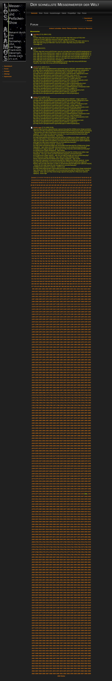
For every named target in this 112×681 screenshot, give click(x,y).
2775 (61, 552)
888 (90, 274)
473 (38, 228)
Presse (84, 13)
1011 (75, 289)
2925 (50, 575)
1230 (68, 322)
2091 (47, 451)
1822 (57, 410)
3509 (71, 661)
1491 (89, 360)
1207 (47, 319)
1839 (57, 413)
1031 (85, 291)
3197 (50, 615)
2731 (85, 544)
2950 (78, 577)
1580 (43, 375)
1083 (89, 299)
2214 (61, 468)
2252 (75, 474)
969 (71, 284)
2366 (57, 491)
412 (52, 220)
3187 (75, 613)
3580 (82, 671)
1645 (33, 385)
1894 (71, 420)
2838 (43, 562)
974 (84, 284)
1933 (89, 425)
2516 (47, 514)
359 (87, 213)
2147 (64, 458)
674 (46, 251)
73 (49, 182)
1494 (40, 362)
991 (71, 286)
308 (68, 208)
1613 (40, 380)
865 (87, 271)
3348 (43, 638)
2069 (89, 446)
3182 (57, 613)
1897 (82, 420)
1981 (78, 433)
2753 (43, 549)
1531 (50, 367)
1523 (82, 365)
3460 (78, 653)
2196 (57, 466)
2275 (36, 479)
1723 (68, 395)
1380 (57, 344)
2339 (82, 486)
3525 (68, 663)
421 (76, 220)
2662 (82, 534)
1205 (40, 319)
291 (81, 205)
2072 (40, 448)
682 (68, 251)
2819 (36, 560)
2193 (47, 466)
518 (41, 233)
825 (38, 269)
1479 (47, 360)
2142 (47, 458)
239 (60, 200)
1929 (75, 425)
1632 (47, 382)
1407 (33, 350)
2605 (61, 527)
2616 (40, 529)
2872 (43, 567)
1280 (64, 329)
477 (49, 228)
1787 (54, 405)
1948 (82, 428)
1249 (75, 324)
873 (49, 274)
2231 (61, 471)
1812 (82, 408)
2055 (40, 446)
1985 (33, 436)
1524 (85, 365)
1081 (82, 299)
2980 (64, 582)
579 (87, 238)
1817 (40, 410)
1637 (64, 382)
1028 (75, 291)
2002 (33, 438)
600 (84, 241)
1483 (61, 360)
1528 (40, 367)
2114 (68, 453)
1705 (64, 393)
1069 (40, 299)
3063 (57, 595)
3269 (64, 625)
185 (33, 195)
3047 (61, 592)
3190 (85, 613)
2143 (50, 458)
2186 (82, 463)
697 (49, 253)
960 (46, 284)
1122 (47, 306)
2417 (57, 499)
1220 (33, 322)
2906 (43, 572)
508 (73, 231)
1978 (68, 433)
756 (90, 258)
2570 (57, 522)
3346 (36, 638)
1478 (43, 360)
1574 (82, 372)
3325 (82, 633)
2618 (47, 529)
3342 (82, 635)
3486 (50, 658)
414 (57, 220)
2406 (78, 496)
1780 (89, 403)
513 (87, 231)
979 (38, 286)
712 (90, 253)
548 (62, 236)
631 (49, 246)
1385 (75, 344)
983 (49, 286)
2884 (85, 567)
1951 (33, 431)
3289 (75, 628)
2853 (36, 565)
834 (62, 269)
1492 (33, 362)
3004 (89, 585)
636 (62, 246)
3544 (75, 666)
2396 (43, 496)
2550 (47, 519)
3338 (68, 635)
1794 (78, 405)
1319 (82, 334)
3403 (57, 646)
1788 (57, 405)
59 (82, 180)
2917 (82, 572)
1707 (71, 393)
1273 (40, 329)
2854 (40, 565)
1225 (50, 322)
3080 (57, 598)
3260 (33, 625)
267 (76, 203)
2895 (64, 570)
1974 (54, 433)
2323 (85, 484)
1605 (71, 377)
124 (46, 188)
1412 (50, 350)
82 (67, 182)
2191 (40, 466)
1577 (33, 375)
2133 (75, 456)
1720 (57, 395)
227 (87, 198)
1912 (75, 423)
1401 (71, 347)
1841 (64, 413)
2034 (85, 441)
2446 (40, 504)
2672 (57, 537)
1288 (33, 332)
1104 (43, 304)
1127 (64, 306)
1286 (85, 329)
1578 (36, 375)
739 (43, 258)
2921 (36, 575)
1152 (33, 312)
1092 (61, 301)
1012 (78, 289)
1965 (82, 431)
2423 (78, 499)
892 (41, 276)
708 (79, 253)
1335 (78, 337)
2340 (85, 486)
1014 (85, 289)
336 (84, 210)
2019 (33, 441)
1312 (57, 334)
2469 (61, 506)
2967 (78, 580)
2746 (78, 547)
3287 (68, 628)
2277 (43, 479)
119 (33, 188)
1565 (50, 372)
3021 (89, 587)
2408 (85, 496)
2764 (82, 549)
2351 (64, 489)
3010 (50, 587)
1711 (85, 393)
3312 (36, 633)
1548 (50, 370)
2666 (36, 537)
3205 (78, 615)
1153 (36, 312)
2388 (75, 494)
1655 (68, 385)
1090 (54, 301)
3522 (57, 663)
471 (33, 228)
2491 (78, 509)
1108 (57, 304)
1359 (43, 342)
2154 (89, 458)
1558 (85, 370)
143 (38, 190)
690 (90, 251)
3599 (89, 673)
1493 (36, 362)
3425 (75, 648)
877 (60, 274)
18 (63, 177)
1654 (64, 385)
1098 (82, 301)
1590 (78, 375)
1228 (61, 322)
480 (57, 228)
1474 (89, 357)
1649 (47, 385)
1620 (64, 380)
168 (46, 193)
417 (65, 220)
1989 (47, 436)
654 (52, 248)
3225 (89, 618)
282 (57, 205)
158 (79, 190)
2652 (47, 534)
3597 (82, 673)
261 (60, 203)
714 (35, 256)
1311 (54, 334)
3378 (89, 641)
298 (41, 208)
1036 (43, 294)
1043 (68, 294)
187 (38, 195)
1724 (71, 395)
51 (67, 180)
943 (60, 281)
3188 (78, 613)
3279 (40, 628)
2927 (57, 575)
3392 (78, 643)
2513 (36, 514)
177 (71, 193)
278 (46, 205)
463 (71, 225)
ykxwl (35, 67)
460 (62, 225)
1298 (68, 332)
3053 (82, 592)
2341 (89, 486)
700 (57, 253)
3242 (89, 620)
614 (62, 243)
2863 (71, 565)
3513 (85, 661)
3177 (40, 613)
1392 (40, 347)
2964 (68, 580)
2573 (68, 522)
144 (41, 190)
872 (46, 274)
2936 (89, 575)
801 (33, 266)
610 (52, 243)
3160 (40, 610)
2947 (68, 577)
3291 (82, 628)
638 (68, 246)
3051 (75, 592)
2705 (54, 542)
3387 (61, 643)
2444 (33, 504)
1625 (82, 380)
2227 (47, 471)
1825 (68, 410)
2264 (57, 476)
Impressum (8, 76)
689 (87, 251)
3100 (68, 600)
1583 (54, 375)
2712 (78, 542)
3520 (50, 663)
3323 (75, 633)
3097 (57, 600)
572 (68, 238)
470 (90, 225)
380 (84, 215)
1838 (54, 413)
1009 (67, 289)
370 (57, 215)
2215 (64, 468)
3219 (68, 618)
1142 (57, 309)
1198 (75, 317)
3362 (33, 641)
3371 (64, 641)
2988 (33, 585)
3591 (61, 673)
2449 (50, 504)
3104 (82, 600)
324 (52, 210)
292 (84, 205)
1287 (89, 329)
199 (71, 195)
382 (90, 215)
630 (46, 246)
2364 (50, 491)
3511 (78, 661)
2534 (50, 517)
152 (62, 190)
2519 (57, 514)
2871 (40, 567)
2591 (71, 524)
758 (35, 261)
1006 (57, 289)
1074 (57, 299)
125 (49, 188)
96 (33, 185)
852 (52, 271)
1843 (71, 413)
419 (71, 220)
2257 (33, 476)
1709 (78, 393)
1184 (85, 314)
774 (79, 261)
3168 (68, 610)
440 (68, 223)
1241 (47, 324)
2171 (89, 461)
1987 (40, 436)
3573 (57, 671)
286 (68, 205)
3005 (33, 587)
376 (73, 215)
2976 (50, 582)
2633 (40, 532)
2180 (61, 463)
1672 (68, 387)
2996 (61, 585)
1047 (82, 294)
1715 (40, 395)
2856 (47, 565)
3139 (85, 605)
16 (59, 177)
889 (33, 276)
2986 (85, 582)
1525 (89, 365)
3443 (78, 651)
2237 (82, 471)
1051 (36, 296)
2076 (54, 448)
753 (81, 258)
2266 (64, 476)
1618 (57, 380)
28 (82, 177)
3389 (68, 643)
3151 (68, 608)
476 (46, 228)
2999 (71, 585)
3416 (43, 648)
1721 (61, 395)
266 (73, 203)
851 (49, 271)
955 (33, 284)
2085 (85, 448)
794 (73, 263)
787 (54, 263)
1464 (54, 357)
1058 (61, 296)
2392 (89, 494)
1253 (89, 324)
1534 (61, 367)
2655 (57, 534)
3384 (50, 643)
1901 (36, 423)
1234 (82, 322)
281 (54, 205)
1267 (78, 327)
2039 (43, 443)
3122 (85, 603)
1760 (78, 400)
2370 (71, 491)
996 (84, 286)
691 (33, 253)
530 (73, 233)
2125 (47, 456)
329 (65, 210)
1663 (36, 387)
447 (87, 223)
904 (73, 276)
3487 (54, 658)
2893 (57, 570)
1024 (61, 291)
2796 (75, 555)
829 (49, 269)
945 (65, 281)
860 (73, 271)
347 (54, 213)
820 (84, 266)
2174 (40, 463)
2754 (47, 549)
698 (52, 253)
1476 (36, 360)
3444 (82, 651)
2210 (47, 468)
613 (60, 243)
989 (65, 286)
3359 (82, 638)
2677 (75, 537)
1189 (43, 317)
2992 (47, 585)
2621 (57, 529)
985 (54, 286)
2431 (47, 501)
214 (52, 198)
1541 (85, 367)
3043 (47, 592)
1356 (33, 342)
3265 (50, 625)
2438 (71, 501)
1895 (75, 420)
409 (43, 220)
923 (65, 279)
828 (46, 269)
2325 (33, 486)
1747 (33, 400)
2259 (40, 476)
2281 (57, 479)
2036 (33, 443)
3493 (75, 658)
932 (90, 279)
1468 (68, 357)
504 (62, 231)
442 (73, 223)
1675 (78, 387)
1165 (78, 312)
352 (68, 213)
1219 (89, 319)
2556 (68, 519)
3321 (68, 633)
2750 (33, 549)
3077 (47, 598)
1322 (33, 337)
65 (34, 182)
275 (38, 205)
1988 (43, 436)
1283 (75, 329)
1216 (78, 319)
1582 (50, 375)
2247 (57, 474)
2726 (68, 544)
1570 (68, 372)
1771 (57, 403)
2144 (54, 458)
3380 (36, 643)
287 (71, 205)
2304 (78, 481)
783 (43, 263)
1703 (57, 393)
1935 (36, 428)
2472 (71, 506)
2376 (33, 494)
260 (57, 203)
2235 (75, 471)
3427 (82, 648)
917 (49, 279)
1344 (50, 339)
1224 (47, 322)
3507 (64, 661)
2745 (75, 547)
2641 (68, 532)
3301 (57, 630)
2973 (40, 582)
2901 (85, 570)
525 (60, 233)
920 (57, 279)
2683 (36, 539)
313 (81, 208)
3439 (64, 651)
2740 (57, 547)
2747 (82, 547)
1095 (71, 301)
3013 (61, 587)
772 (73, 261)
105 (55, 185)
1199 (78, 317)
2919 (89, 572)
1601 (57, 377)
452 (41, 225)
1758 (71, 400)
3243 (33, 623)
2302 (71, 481)
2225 (40, 471)
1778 (82, 403)
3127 (43, 605)
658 (62, 248)
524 (57, 233)
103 (50, 185)
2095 (61, 451)
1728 (85, 395)
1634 (54, 382)
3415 (40, 648)
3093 (43, 600)
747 (65, 258)
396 (68, 218)
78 (59, 182)
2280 (54, 479)
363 (38, 215)
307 (65, 208)
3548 (89, 666)
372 (62, 215)
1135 (33, 309)
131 (65, 188)
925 (71, 279)
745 (60, 258)
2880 (71, 567)
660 (68, 248)
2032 (78, 441)
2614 (33, 529)
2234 (71, 471)
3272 (75, 625)
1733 (43, 398)
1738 (61, 398)
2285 (71, 479)
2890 (47, 570)
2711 (75, 542)
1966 (85, 431)
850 (46, 271)
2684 (40, 539)
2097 (68, 451)
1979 (71, 433)
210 (41, 198)
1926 (64, 425)
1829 (82, 410)
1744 (82, 398)
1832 (33, 413)
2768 (36, 552)
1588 (71, 375)
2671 (54, 537)
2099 (75, 451)
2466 (50, 506)
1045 (75, 294)
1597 (43, 377)
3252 (64, 623)
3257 (82, 623)
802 (35, 266)
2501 (54, 512)
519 (43, 233)
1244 (57, 324)
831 (54, 269)
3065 (64, 595)
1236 (89, 322)
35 (36, 180)
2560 (82, 519)
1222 (40, 322)
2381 (50, 494)
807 (49, 266)
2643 (75, 532)
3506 (61, 661)
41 (47, 180)
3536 (47, 666)
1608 (82, 377)
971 (76, 284)
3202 (68, 615)
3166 (61, 610)
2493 (85, 509)
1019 (43, 291)
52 (69, 180)
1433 (64, 352)
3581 (85, 671)
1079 (75, 299)
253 (38, 203)
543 (49, 236)
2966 (75, 580)
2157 (40, 461)
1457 (89, 355)
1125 (57, 306)
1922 (50, 425)
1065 (85, 296)
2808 (57, 557)
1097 (78, 301)
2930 (68, 575)
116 (85, 185)
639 (71, 246)
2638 (57, 532)
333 (76, 210)
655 (54, 248)
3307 (78, 630)
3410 (82, 646)
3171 (78, 610)
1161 (64, 312)
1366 (68, 342)
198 (68, 195)
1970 (40, 433)
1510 (36, 365)
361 (33, 215)
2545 (89, 517)
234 (46, 200)
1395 (50, 347)
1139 (47, 309)
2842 (57, 562)
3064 (61, 595)
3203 (71, 615)
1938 (47, 428)
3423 (68, 648)
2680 (85, 537)
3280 (43, 628)
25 (77, 177)
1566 (54, 372)
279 (49, 205)
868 (35, 274)
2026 (57, 441)
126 (52, 188)
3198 (54, 615)
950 (79, 281)
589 (54, 241)
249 (87, 200)
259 (54, 203)
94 (90, 182)
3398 (40, 646)
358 (84, 213)
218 (62, 198)
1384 (71, 344)
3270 (68, 625)
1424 (33, 352)
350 (62, 213)
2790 (54, 555)
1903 (43, 423)
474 (41, 228)
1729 (89, 395)
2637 (54, 532)
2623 (64, 529)
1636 (61, 382)
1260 (54, 327)
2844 (64, 562)
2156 (36, 461)
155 (71, 190)
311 (76, 208)
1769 (50, 403)
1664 (40, 387)
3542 (68, 666)
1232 (75, 322)
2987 (89, 582)
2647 (89, 532)
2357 (85, 489)
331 (71, 210)
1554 (71, 370)
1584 (57, 375)
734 (90, 256)
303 (54, 208)
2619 (50, 529)
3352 (57, 638)
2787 (43, 555)
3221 (75, 618)
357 (81, 213)
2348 (54, 489)
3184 (64, 613)
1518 (64, 365)
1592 (85, 375)
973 (81, 284)
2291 (33, 481)
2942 (50, 577)
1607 (78, 377)
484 (68, 228)
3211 (40, 618)
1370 (82, 342)
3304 (68, 630)
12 (51, 177)
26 (79, 177)
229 (33, 200)
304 (57, 208)
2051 (85, 443)
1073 (54, 299)
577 (81, 238)
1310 (50, 334)
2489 (71, 509)
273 (33, 205)
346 (52, 213)
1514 (50, 365)
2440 (78, 501)
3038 (89, 590)
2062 (64, 446)
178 (73, 193)
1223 (43, 322)
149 (54, 190)
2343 (36, 489)
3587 (47, 673)
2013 (71, 438)
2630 (89, 529)
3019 (82, 587)
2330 (50, 486)
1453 (75, 355)
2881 (75, 567)
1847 (85, 413)
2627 (78, 529)
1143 (61, 309)
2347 (50, 489)
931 (87, 279)
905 (76, 276)
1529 (43, 367)
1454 (78, 355)
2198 (64, 466)
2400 (57, 496)
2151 (78, 458)
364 (41, 215)
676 (52, 251)
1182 (78, 314)
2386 (68, 494)
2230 (57, 471)
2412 (40, 499)
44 (53, 180)
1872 (54, 418)
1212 (64, 319)
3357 (75, 638)
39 (43, 180)
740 (46, 258)
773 (76, 261)
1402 (75, 347)
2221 (85, 468)
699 (54, 253)
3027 (50, 590)
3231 (50, 620)
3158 (33, 610)
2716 (33, 544)
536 (90, 233)
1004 (50, 289)
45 (55, 180)
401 (81, 218)
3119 (75, 603)
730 (79, 256)
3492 (71, 658)
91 (84, 182)
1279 (61, 329)
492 (90, 228)
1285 (82, 329)
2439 (75, 501)
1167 (85, 312)
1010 (71, 289)
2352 (68, 489)
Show (40, 13)
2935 (85, 575)
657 (60, 248)
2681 (89, 537)
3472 (61, 656)
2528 (89, 514)
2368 (64, 491)
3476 (75, 656)
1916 (89, 423)
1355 (89, 339)
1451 (68, 355)
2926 (54, 575)
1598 (47, 377)
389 (49, 218)
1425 (36, 352)
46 (57, 180)
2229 (54, 471)
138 (84, 188)
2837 (40, 562)
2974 (43, 582)
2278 (47, 479)
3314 (43, 633)
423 (81, 220)
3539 (57, 666)
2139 (36, 458)
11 (49, 177)
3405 (64, 646)
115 (82, 185)
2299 (61, 481)
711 (87, 253)
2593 (78, 524)
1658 (78, 385)
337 (87, 210)
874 (52, 274)
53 (71, 180)
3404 (61, 646)
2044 (61, 443)
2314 (54, 484)
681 (65, 251)
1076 (64, 299)
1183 (82, 314)
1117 (89, 304)
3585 (40, 673)
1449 (61, 355)
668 (90, 248)
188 (41, 195)
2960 (54, 580)
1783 (40, 405)
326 (57, 210)
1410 (43, 350)
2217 (71, 468)
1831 (89, 410)
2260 (43, 476)
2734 (36, 547)
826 (41, 269)
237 (54, 200)
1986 (36, 436)
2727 (71, 544)
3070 (82, 595)
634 (57, 246)
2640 (64, 532)
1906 (54, 423)
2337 (75, 486)
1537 (71, 367)
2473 (75, 506)
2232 (64, 471)
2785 (36, 555)
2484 (54, 509)
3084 (71, 598)
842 (84, 269)
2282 (61, 479)
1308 (43, 334)
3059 (43, 595)
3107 (33, 603)
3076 (43, 598)
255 (43, 203)
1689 (68, 390)
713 (33, 256)
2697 (85, 539)
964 (57, 284)
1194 (61, 317)
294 (90, 205)
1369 (78, 342)
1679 (33, 390)
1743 (78, 398)
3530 (85, 663)
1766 (40, 403)
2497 (40, 512)
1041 (61, 294)
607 (43, 243)
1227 (57, 322)
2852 (33, 565)
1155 (43, 312)
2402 (64, 496)
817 (76, 266)
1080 (78, 299)
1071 (47, 299)
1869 (43, 418)
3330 (40, 635)
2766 (89, 549)
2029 (68, 441)
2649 (36, 534)
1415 (61, 350)
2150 (75, 458)
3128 (47, 605)
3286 (64, 628)
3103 (78, 600)
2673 (61, 537)
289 (76, 205)
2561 (85, 519)
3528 (78, 663)
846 (35, 271)
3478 (82, 656)
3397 (36, 646)
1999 (82, 436)
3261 (36, 625)
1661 (89, 385)
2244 (47, 474)
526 (62, 233)
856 (62, 271)
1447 (54, 355)
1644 (89, 382)
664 (79, 248)
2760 (68, 549)
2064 (71, 446)
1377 (47, 344)
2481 (43, 509)
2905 (40, 572)
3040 (36, 592)
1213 (68, 319)
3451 (47, 653)
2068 (85, 446)
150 (57, 190)
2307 (89, 481)
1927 (68, 425)
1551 (61, 370)
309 (71, 208)
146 (46, 190)
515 (33, 233)
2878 (64, 567)
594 (68, 241)
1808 (68, 408)
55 (75, 180)
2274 (33, 479)
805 (43, 266)
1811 (78, 408)
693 (38, 253)
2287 (78, 479)
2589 (64, 524)
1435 (71, 352)
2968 (82, 580)
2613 (89, 527)
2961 (57, 580)
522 (52, 233)
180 (79, 193)
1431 (57, 352)
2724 (61, 544)
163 (33, 193)
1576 (89, 372)
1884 (36, 420)
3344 (89, 635)
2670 (50, 537)
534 (84, 233)
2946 (64, 577)
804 (41, 266)
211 (43, 198)
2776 (64, 552)
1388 (85, 344)
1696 (33, 393)
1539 (78, 367)
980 (41, 286)
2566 (43, 522)
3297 (43, 630)
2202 (78, 466)
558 (90, 236)
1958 (57, 431)
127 (54, 188)
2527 (85, 514)
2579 (89, 522)
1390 (33, 347)
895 (49, 276)
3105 (85, 600)
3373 (71, 641)
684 (73, 251)
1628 (33, 382)
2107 (43, 453)
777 (87, 261)
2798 (82, 555)
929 (81, 279)
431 (43, 223)
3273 (78, 625)
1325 (43, 337)
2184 (75, 463)
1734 (47, 398)
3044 (50, 592)
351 (65, 213)
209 (38, 198)
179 (76, 193)
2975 (47, 582)
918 (52, 279)
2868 (89, 565)
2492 (82, 509)
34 (34, 180)
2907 (47, 572)
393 (60, 218)
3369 (57, 641)
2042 (54, 443)
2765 (85, 549)
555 (81, 236)
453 (43, 225)
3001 (78, 585)
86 (75, 182)
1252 (85, 324)
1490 (85, 360)
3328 (33, 635)
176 (68, 193)
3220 (71, 618)
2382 (54, 494)
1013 (82, 289)
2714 (85, 542)
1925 (61, 425)
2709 (68, 542)
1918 (36, 425)
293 (87, 205)
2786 (40, 555)
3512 (82, 661)
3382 (43, 643)
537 (33, 236)
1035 (40, 294)
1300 (75, 332)
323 (49, 210)
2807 (54, 557)
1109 (61, 304)
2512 (33, 514)
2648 (33, 534)
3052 (78, 592)
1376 (43, 344)
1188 (40, 317)
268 (79, 203)
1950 (89, 428)
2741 (61, 547)
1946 (75, 428)
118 (90, 185)
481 (60, 228)
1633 (50, 382)
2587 (57, 524)
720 (52, 256)
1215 (75, 319)
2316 (61, 484)
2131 (68, 456)
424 (84, 220)
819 (81, 266)
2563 (33, 522)
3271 (71, 625)
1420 (78, 350)
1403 (78, 347)
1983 (85, 433)
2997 (64, 585)
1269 (85, 327)
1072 (50, 299)
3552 (43, 668)
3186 (71, 613)
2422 (75, 499)
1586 (64, 375)
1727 (82, 395)
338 (90, 210)
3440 (68, 651)
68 (40, 182)
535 (87, 233)
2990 (40, 585)
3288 (71, 628)
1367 (71, 342)
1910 (68, 423)
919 (54, 279)
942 (57, 281)
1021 (50, 291)
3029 (57, 590)
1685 (54, 390)
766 (57, 261)
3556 (57, 668)
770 (68, 261)
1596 (40, 377)
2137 (89, 456)
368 (52, 215)
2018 (89, 438)
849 (43, 271)
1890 (57, 420)
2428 (36, 501)
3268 (61, 625)
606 (41, 243)
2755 (50, 549)
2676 (71, 537)
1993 (61, 436)
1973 (50, 433)
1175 (54, 314)
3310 (89, 630)
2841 (54, 562)
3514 (89, 661)
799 (87, 263)
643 (81, 246)
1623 (75, 380)
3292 (85, 628)
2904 (36, 572)
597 (76, 241)
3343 (85, 635)
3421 (61, 648)
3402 (54, 646)
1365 (64, 342)
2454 (68, 504)
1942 (61, 428)
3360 (85, 638)
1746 (89, 398)
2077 (57, 448)
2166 (71, 461)
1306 (36, 334)
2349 (57, 489)
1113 (75, 304)
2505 (68, 512)
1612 (36, 380)
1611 (33, 380)
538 (35, 236)
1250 (78, 324)
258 (52, 203)
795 (76, 263)
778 (90, 261)
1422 (85, 350)
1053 (43, 296)
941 (54, 281)
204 (84, 195)
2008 (54, 438)
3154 (78, 608)
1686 (57, 390)
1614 (43, 380)
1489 (82, 360)
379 (81, 215)
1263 (64, 327)
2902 (89, 570)
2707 (61, 542)
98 (37, 185)
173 (60, 193)
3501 (43, 661)
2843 (61, 562)
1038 (50, 294)
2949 (75, 577)
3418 (50, 648)
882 (73, 274)
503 (60, 231)
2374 (85, 491)
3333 (50, 635)
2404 (71, 496)
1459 (36, 357)
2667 (40, 537)
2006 (47, 438)
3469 (50, 656)
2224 (36, 471)
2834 (89, 560)
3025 (43, 590)
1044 (71, 294)
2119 (85, 453)
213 (49, 198)
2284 (68, 479)
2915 (75, 572)
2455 (71, 504)
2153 (85, 458)
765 (54, 261)
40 (45, 180)
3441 (71, 651)
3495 (82, 658)
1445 (47, 355)
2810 (64, 557)
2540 (71, 517)
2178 (54, 463)
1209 (54, 319)
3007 (40, 587)
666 (84, 248)
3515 (33, 663)
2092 (50, 451)
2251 (71, 474)
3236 (68, 620)
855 (60, 271)
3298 (47, 630)
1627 (89, 380)
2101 (82, 451)
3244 (36, 623)
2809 (61, 557)
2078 (61, 448)
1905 (50, 423)
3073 (33, 598)
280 (52, 205)
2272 (85, 476)
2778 (71, 552)
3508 (68, 661)
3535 (43, 666)
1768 (47, 403)
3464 (33, 656)
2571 (61, 522)
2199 (68, 466)
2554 (61, 519)
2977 (54, 582)
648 (35, 248)
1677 (85, 387)
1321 (89, 334)
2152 (82, 458)
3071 (85, 595)
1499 (57, 362)
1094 (68, 301)
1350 (71, 339)
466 (79, 225)
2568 (50, 522)
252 (35, 203)
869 (38, 274)
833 (60, 269)
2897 (71, 570)
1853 (47, 415)
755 (87, 258)
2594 (82, 524)
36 (38, 180)
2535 (54, 517)
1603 (64, 377)
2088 (36, 451)
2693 (71, 539)
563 (43, 238)
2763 (78, 549)
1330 (61, 337)
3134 (68, 605)
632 (52, 246)
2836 (36, 562)
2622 (61, 529)
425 (87, 220)
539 (38, 236)
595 (71, 241)
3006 (36, 587)
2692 (68, 539)
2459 (85, 504)
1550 (57, 370)
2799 (85, 555)
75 (53, 182)
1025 (64, 291)
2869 (33, 567)
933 (33, 281)
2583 (43, 524)
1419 (75, 350)
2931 (71, 575)
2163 (61, 461)
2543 (82, 517)
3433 (43, 651)
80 (63, 182)
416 (62, 220)
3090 (33, 600)
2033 (82, 441)
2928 (61, 575)
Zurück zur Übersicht (85, 28)
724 (62, 256)
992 (73, 286)
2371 (75, 491)
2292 (36, 481)
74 (51, 182)
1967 (89, 431)
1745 (85, 398)
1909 (64, 423)
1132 (82, 306)
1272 (36, 329)
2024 (50, 441)
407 (38, 220)
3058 (40, 595)
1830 (85, 410)
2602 (50, 527)
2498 (43, 512)
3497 (89, 658)
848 (41, 271)
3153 (75, 608)
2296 (50, 481)
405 (33, 220)
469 (87, 225)
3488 (57, 658)
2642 (71, 532)
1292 (47, 332)
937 (43, 281)
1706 (68, 393)
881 (71, 274)
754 (84, 258)
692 (35, 253)
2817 (89, 557)
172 (57, 193)
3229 (43, 620)
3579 (78, 671)
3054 (85, 592)
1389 (89, 344)
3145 (47, 608)
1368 (75, 342)
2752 (40, 549)
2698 (89, 539)
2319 (71, 484)
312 (79, 208)
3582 (89, 671)
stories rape (37, 127)
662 (73, 248)
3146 (50, 608)
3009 (47, 587)
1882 (89, 418)
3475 (71, 656)
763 (49, 261)
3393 (82, 643)
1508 (89, 362)
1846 (82, 413)
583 (38, 241)
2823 (50, 560)
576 (79, 238)
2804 (43, 557)
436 (57, 223)
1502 (68, 362)
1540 (82, 367)
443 (76, 223)
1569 (64, 372)
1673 (71, 387)
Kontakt (6, 71)
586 (46, 241)
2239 (89, 471)
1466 (61, 357)
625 (33, 246)
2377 (36, 494)
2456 (75, 504)
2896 (68, 570)
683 (71, 251)
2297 (54, 481)
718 (46, 256)
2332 (57, 486)
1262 (61, 327)
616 (68, 243)
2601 (47, 527)
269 (81, 203)
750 (73, 258)
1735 (50, 398)
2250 (68, 474)
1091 (57, 301)
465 (76, 225)
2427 (33, 501)
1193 (57, 317)
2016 (82, 438)
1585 (61, 375)
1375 (40, 344)
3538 (54, 666)
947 (71, 281)
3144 (43, 608)
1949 (85, 428)
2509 (82, 512)
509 (76, 231)
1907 (57, 423)
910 (90, 276)
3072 (89, 595)
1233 (78, 322)
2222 (89, 468)
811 (60, 266)
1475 (33, 360)
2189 (33, 466)
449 (33, 225)
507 (71, 231)
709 (81, 253)
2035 (89, 441)
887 (87, 274)
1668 (54, 387)
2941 (47, 577)
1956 (50, 431)
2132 (71, 456)
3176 (36, 613)
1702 (54, 393)
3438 (61, 651)
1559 (89, 370)
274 (35, 205)
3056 (33, 595)
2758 (61, 549)
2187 (85, 463)
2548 (40, 519)
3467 (43, 656)
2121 (33, 456)
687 (81, 251)
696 (46, 253)
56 (77, 180)
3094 (47, 600)
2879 (68, 567)
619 (76, 243)
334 (79, 210)
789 (60, 263)
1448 (57, 355)
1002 (43, 289)
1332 (68, 337)
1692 (78, 390)
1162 (68, 312)
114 (80, 185)
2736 (43, 547)
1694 (85, 390)
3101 (71, 600)
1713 (33, 395)
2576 (78, 522)
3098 (61, 600)
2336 (71, 486)
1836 (47, 413)
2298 (57, 481)
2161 (54, 461)
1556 (78, 370)
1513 (47, 365)
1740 (68, 398)
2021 (40, 441)
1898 (85, 420)
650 (41, 248)
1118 (33, 306)
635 (60, 246)
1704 (61, 393)
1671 (64, 387)
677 (54, 251)
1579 (40, 375)
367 (49, 215)
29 (84, 177)
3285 (61, 628)
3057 (36, 595)
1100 (89, 301)
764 (52, 261)
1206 (43, 319)
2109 (50, 453)
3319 (61, 633)
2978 (57, 582)
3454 (57, 653)
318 (35, 210)
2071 (36, 448)
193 (54, 195)
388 (46, 218)
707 (76, 253)
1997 (75, 436)
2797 (78, 555)
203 (81, 195)
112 (74, 185)
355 (76, 213)
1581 (47, 375)
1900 (33, 423)
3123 (89, 603)
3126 (40, 605)
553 (76, 236)
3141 (33, 608)
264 (68, 203)
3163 (50, 610)
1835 (43, 413)
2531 (40, 517)
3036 (82, 590)
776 (84, 261)
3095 (50, 600)
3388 (64, 643)
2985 (82, 582)
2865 (78, 565)
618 (73, 243)
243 (71, 200)
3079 (54, 598)
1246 (64, 324)
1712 (89, 393)
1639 (71, 382)
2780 (78, 552)
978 (35, 286)
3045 (54, 592)
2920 (33, 575)
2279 (50, 479)
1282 (71, 329)
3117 (68, 603)
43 (51, 180)
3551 (40, 668)
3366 (47, 641)
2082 (75, 448)
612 (57, 243)
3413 (33, 648)
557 (87, 236)
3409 (78, 646)
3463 (89, 653)
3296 (40, 630)
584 (41, 241)
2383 (57, 494)
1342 (43, 339)
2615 (36, 529)
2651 (43, 534)
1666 (47, 387)
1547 (47, 370)
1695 (89, 390)
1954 (43, 431)
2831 (78, 560)
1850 (36, 415)
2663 (85, 534)
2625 (71, 529)
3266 (54, 625)
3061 (50, 595)
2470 (64, 506)
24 (75, 177)
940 (52, 281)
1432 (61, 352)
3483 (40, 658)
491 (87, 228)
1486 (71, 360)
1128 (68, 306)
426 (90, 220)
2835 (33, 562)
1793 (75, 405)
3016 (71, 587)
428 (35, 223)
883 (76, 274)
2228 (50, 471)
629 (43, 246)
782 (41, 263)
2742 (64, 547)
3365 (43, 641)
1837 (50, 413)
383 (33, 218)
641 (76, 246)
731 (81, 256)
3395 (89, 643)
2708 (64, 542)
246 (79, 200)
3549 (33, 668)
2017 (85, 438)
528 (68, 233)
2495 (33, 512)
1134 (89, 306)
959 (43, 284)
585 (43, 241)
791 (65, 263)
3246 (43, 623)
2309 (36, 484)
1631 (43, 382)
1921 (47, 425)
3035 (78, 590)
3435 (50, 651)
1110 (64, 304)
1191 (50, 317)
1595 (36, 377)
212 (46, 198)
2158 (43, 461)
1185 (89, 314)
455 (49, 225)
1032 (89, 291)
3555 (54, 668)
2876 (57, 567)
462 (68, 225)
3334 (54, 635)
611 (54, 243)
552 (73, 236)
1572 (75, 372)
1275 (47, 329)
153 (65, 190)
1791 (68, 405)
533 (81, 233)
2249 (64, 474)
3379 (33, 643)
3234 (61, 620)
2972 (36, 582)
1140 (50, 309)
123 (43, 188)
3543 (71, 666)
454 (46, 225)
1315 (68, 334)
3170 (75, 610)
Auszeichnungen (55, 13)
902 (68, 276)
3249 (54, 623)
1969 (36, 433)
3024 (40, 590)
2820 (40, 560)
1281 (68, 329)
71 (45, 182)
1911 (71, 423)
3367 (50, 641)
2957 (43, 580)
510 (79, 231)
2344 (40, 489)
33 (32, 180)
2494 (89, 509)
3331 (43, 635)
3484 (43, 658)
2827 (64, 560)
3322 (71, 633)
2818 (33, 560)
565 (49, 238)
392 (57, 218)
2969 (85, 580)
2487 (64, 509)
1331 (64, 337)
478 (52, 228)
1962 (71, 431)
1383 (68, 344)
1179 (68, 314)
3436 (54, 651)
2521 (64, 514)
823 (33, 269)
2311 (43, 484)
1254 (33, 327)
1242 (50, 324)
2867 (85, 565)
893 (43, 276)
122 (41, 188)
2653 (50, 534)
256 (46, 203)
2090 (43, 451)
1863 (82, 415)
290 (79, 205)
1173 (47, 314)
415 (60, 220)
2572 (64, 522)
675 (49, 251)
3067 (71, 595)
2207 (36, 468)
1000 (36, 289)
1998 (78, 436)
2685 (43, 539)
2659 (71, 534)
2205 (89, 466)
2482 (47, 509)
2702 (43, 542)
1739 (64, 398)
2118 (82, 453)
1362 (54, 342)
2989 (36, 585)
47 (59, 180)
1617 (54, 380)
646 (90, 246)
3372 (68, 641)
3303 (64, 630)
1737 (57, 398)
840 (79, 269)
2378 (40, 494)
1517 (61, 365)
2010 (61, 438)
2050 (82, 443)
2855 (43, 565)
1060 (68, 296)
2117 (78, 453)
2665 (33, 537)
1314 (64, 334)
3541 (64, 666)
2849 (82, 562)
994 (79, 286)
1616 (50, 380)
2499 (47, 512)
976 (90, 284)
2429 (40, 501)
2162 (57, 461)
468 (84, 225)
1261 (57, 327)
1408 (36, 350)
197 (65, 195)
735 (33, 258)
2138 (33, 458)
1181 (75, 314)
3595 (75, 673)
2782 (85, 552)
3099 (64, 600)
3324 (78, 633)
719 (49, 256)
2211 (50, 468)
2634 (43, 532)
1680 (36, 390)
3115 (61, 603)
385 (38, 218)
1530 (47, 367)
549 (65, 236)
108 (63, 185)
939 (49, 281)
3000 (75, 585)
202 (79, 195)
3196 (47, 615)
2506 (71, 512)
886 (84, 274)
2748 (85, 547)
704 (68, 253)
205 (87, 195)
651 (43, 248)
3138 (82, 605)
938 (46, 281)
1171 (40, 314)
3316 (50, 633)
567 (54, 238)
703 (65, 253)
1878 (75, 418)
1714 (36, 395)
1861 (75, 415)
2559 (78, 519)
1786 (50, 405)
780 (35, 263)
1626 (85, 380)
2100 (78, 451)
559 (33, 238)
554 (79, 236)
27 (80, 177)
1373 (33, 344)
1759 (75, 400)
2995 (57, 585)
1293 (50, 332)
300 (46, 208)
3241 (85, 620)
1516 (57, 365)
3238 (75, 620)
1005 (53, 289)
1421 (82, 350)
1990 (50, 436)
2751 (36, 549)
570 (62, 238)
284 (62, 205)
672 (41, 251)
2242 (40, 474)
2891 (50, 570)
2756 (54, 549)
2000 (85, 436)
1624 (78, 380)
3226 (33, 620)
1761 (82, 400)
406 (35, 220)
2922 (40, 575)
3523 (61, 663)
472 (35, 228)
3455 (61, 653)
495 (38, 231)
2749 (89, 547)
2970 (89, 580)
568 (57, 238)
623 (87, 243)
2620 (54, 529)
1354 (85, 339)
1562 (40, 372)
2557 (71, 519)
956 (35, 284)
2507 (75, 512)
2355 (78, 489)
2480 (40, 509)
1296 (61, 332)
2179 (57, 463)
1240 (43, 324)
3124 (33, 605)
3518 (43, 663)
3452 (50, 653)
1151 (89, 309)
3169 (71, 610)
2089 (40, 451)
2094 (57, 451)
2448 (47, 504)
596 (73, 241)
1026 (68, 291)
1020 (47, 291)
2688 (54, 539)
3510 (75, 661)
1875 (64, 418)
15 (57, 177)
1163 (71, 312)
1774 (68, 403)
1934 (33, 428)
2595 (85, 524)
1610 (89, 377)
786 (52, 263)
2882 (78, 567)
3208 (89, 615)
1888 (50, 420)
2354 (75, 489)
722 (57, 256)
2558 (75, 519)
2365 (54, 491)
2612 (85, 527)
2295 (47, 481)
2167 (75, 461)
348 (57, 213)
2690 (61, 539)
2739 (54, 547)
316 (90, 208)
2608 (71, 527)
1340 (36, 339)
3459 (75, 653)
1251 (82, 324)
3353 (61, 638)
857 (65, 271)
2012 (68, 438)
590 (57, 241)
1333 (71, 337)
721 (54, 256)
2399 (54, 496)
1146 (71, 309)
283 (60, 205)
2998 (68, 585)
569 (60, 238)
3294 (33, 630)
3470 (54, 656)
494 (35, 231)
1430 (54, 352)
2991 (43, 585)
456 (52, 225)
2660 (75, 534)
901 (65, 276)
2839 (47, 562)
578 (84, 238)
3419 (54, 648)
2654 (54, 534)
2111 (57, 453)
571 (65, 238)
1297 (64, 332)
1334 (75, 337)
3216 (57, 618)
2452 (61, 504)
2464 (43, 506)
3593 (68, 673)
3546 (82, 666)
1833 (36, 413)
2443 (89, 501)
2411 (36, 499)
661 (71, 248)
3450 (43, 653)
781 (38, 263)
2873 (47, 567)
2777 (68, 552)
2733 (33, 547)
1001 (39, 289)
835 (65, 269)
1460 (40, 357)
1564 (47, 372)
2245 (50, 474)
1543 (33, 370)
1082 (85, 299)
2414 (47, 499)
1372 (89, 342)
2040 (47, 443)
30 (86, 177)
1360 (47, 342)
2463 (40, 506)
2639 (61, 532)
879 (65, 274)
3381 (40, 643)
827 (43, 269)
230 (35, 200)
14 (55, 177)
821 (87, 266)
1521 (75, 365)
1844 (75, 413)
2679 (82, 537)
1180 (71, 314)
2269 (75, 476)
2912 (64, 572)
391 (54, 218)
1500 (61, 362)
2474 (78, 506)
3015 (68, 587)
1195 (64, 317)
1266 (75, 327)
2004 (40, 438)
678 (57, 251)
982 (46, 286)
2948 (71, 577)
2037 (36, 443)
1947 (78, 428)
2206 (33, 468)
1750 (43, 400)
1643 (85, 382)
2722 (54, 544)
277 (43, 205)
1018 (40, 291)
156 (73, 190)
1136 (36, 309)
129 (60, 188)
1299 (71, 332)
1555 (75, 370)
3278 (36, 628)
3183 (61, 613)
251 (33, 203)
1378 (50, 344)
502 (57, 231)
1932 (85, 425)
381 (87, 215)
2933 (78, 575)
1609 (85, 377)
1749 (40, 400)
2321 (78, 484)
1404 (82, 347)
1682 (43, 390)
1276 (50, 329)
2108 (47, 453)
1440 (89, 352)
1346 (57, 339)
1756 (64, 400)
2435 (61, 501)
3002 (82, 585)
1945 (71, 428)
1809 (71, 408)
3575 (64, 671)
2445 (36, 504)
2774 (57, 552)
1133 (85, 306)
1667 (50, 387)
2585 (50, 524)
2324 (89, 484)
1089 (50, 301)
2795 (71, 555)
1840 (61, 413)
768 (62, 261)
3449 (40, 653)
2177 (50, 463)
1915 (85, 423)
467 (81, 225)
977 (33, 286)
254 (41, 203)
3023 (36, 590)
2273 (89, 476)
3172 (82, 610)
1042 (64, 294)
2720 (47, 544)
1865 (89, 415)
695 (43, 253)
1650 (50, 385)
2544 (85, 517)
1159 (57, 312)
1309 (47, 334)
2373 (82, 491)
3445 (85, 651)
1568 (61, 372)
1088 (47, 301)
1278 (57, 329)
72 (47, 182)
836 (68, 269)
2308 (33, 484)
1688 (64, 390)
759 (38, 261)
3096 (54, 600)
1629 (36, 382)
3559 (68, 668)
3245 (40, 623)
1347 (61, 339)
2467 (54, 506)
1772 (61, 403)
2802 (36, 557)
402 (84, 218)
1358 (40, 342)
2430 (43, 501)
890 (35, 276)
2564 (36, 522)
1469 (71, 357)
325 (54, 210)
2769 (40, 552)
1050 (33, 296)
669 (33, 251)
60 (84, 180)
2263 (54, 476)
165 (38, 193)
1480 (50, 360)
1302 (82, 332)
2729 (78, 544)
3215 (54, 618)
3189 (82, 613)
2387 (71, 494)
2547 (36, 519)
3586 (43, 673)
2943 (54, 577)
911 (33, 279)
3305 (71, 630)
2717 (36, 544)
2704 (50, 542)
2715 (89, 542)
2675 (68, 537)
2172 (33, 463)
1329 (57, 337)
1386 (78, 344)
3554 (50, 668)
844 (90, 269)
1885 (40, 420)
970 (73, 284)
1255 (36, 327)
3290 (78, 628)
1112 (71, 304)
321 (43, 210)
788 (57, 263)
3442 (75, 651)
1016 (33, 291)
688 (84, 251)
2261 (47, 476)
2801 (33, 557)
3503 (50, 661)
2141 (43, 458)
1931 (82, 425)
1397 (57, 347)
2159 (47, 461)
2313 (50, 484)
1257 (43, 327)
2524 (75, 514)
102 (47, 185)
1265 (71, 327)
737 (38, 258)
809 (54, 266)
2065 (75, 446)
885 (81, 274)
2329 (47, 486)
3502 (47, 661)
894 (46, 276)
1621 (68, 380)
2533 (47, 517)
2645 (82, 532)
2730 (82, 544)
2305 (82, 481)
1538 (75, 367)
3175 (33, 613)
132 (68, 188)
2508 (78, 512)
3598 (85, 673)
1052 (40, 296)
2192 (43, 466)
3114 (57, 603)
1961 (68, 431)
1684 (50, 390)
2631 (33, 532)
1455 (82, 355)
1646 (36, 385)
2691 (64, 539)
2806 (50, 557)
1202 (89, 317)
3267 (57, 625)
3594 (71, 673)
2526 (82, 514)
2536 (57, 517)
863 (81, 271)
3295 (36, 630)
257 (49, 203)
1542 (89, 367)
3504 (54, 661)
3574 (61, 671)
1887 (47, 420)
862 (79, 271)
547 (60, 236)
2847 (75, 562)
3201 (64, 615)
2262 (50, 476)
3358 (78, 638)
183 (87, 193)
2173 (36, 463)
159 (81, 190)
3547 (85, 666)
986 (57, 286)
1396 (54, 347)
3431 (36, 651)
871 (43, 274)
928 (79, 279)
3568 (40, 671)
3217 (61, 618)
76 (55, 182)
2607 (68, 527)
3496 (85, 658)
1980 (75, 433)
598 (79, 241)
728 (73, 256)
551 (71, 236)
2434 (57, 501)
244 (73, 200)
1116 (85, 304)
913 (38, 279)
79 (61, 182)
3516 (36, 663)
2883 (82, 567)
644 (84, 246)
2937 (33, 577)
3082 (64, 598)
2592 (75, 524)
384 (35, 218)
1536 (68, 367)
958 (41, 284)
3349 (47, 638)
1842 (68, 413)
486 (73, 228)
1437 (78, 352)
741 (49, 258)
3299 (50, 630)
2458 (82, 504)
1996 (71, 436)
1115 (82, 304)
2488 (68, 509)
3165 (57, 610)
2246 (54, 474)
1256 (40, 327)
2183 (71, 463)
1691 (75, 390)
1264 (68, 327)
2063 (68, 446)
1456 (85, 355)
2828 (68, 560)
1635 (57, 382)
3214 (50, 618)
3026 (47, 590)
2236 (78, 471)
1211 (61, 319)
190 (46, 195)
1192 (54, 317)
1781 (33, 405)
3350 (50, 638)
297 (38, 208)
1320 (85, 334)
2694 (75, 539)
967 (65, 284)
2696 (82, 539)
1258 (47, 327)
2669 (47, 537)
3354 (64, 638)
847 (38, 271)
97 (35, 185)
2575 (75, 522)
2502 (57, 512)
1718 (50, 395)
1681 (40, 390)
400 (79, 218)
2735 (40, 547)
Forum (6, 69)
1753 (54, 400)
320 (41, 210)
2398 (50, 496)
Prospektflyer (72, 13)
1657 (75, 385)
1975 (57, 433)
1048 (85, 294)
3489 (61, 658)
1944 (68, 428)
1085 (36, 301)
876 (57, 274)
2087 (33, 451)
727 (71, 256)
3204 (75, 615)
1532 (54, 367)
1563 (43, 372)
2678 (78, 537)
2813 (75, 557)
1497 (50, 362)
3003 (85, 585)
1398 (61, 347)
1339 (33, 339)
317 (33, 210)
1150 (85, 309)
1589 (75, 375)
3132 (61, 605)
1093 (64, 301)
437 (60, 223)
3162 (47, 610)
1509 (33, 365)
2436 (64, 501)
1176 (57, 314)
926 (73, 279)
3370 (61, 641)
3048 (64, 592)
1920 (43, 425)
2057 (47, 446)
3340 (75, 635)
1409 (40, 350)
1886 (43, 420)
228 (90, 198)
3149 (61, 608)
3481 (33, 658)
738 (41, 258)
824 (35, 269)
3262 (40, 625)
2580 (33, 524)
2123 (40, 456)
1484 (64, 360)
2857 (50, 565)
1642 (82, 382)
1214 (71, 319)
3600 (59, 676)
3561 (75, 668)
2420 (68, 499)
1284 (78, 329)
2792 (61, 555)
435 (54, 223)
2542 (78, 517)
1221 (36, 322)
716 (41, 256)
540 (41, 236)
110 (69, 185)
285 (65, 205)
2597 (33, 527)
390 (52, 218)
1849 (33, 415)
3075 (40, 598)
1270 (89, 327)
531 (76, 233)
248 (84, 200)
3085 (75, 598)
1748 (36, 400)
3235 (64, 620)
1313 (61, 334)
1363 (57, 342)
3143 (40, 608)
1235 (85, 322)
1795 (82, 405)
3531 (89, 663)
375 (71, 215)
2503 (61, 512)
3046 (57, 592)
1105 (47, 304)
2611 (82, 527)
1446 (50, 355)
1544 (36, 370)
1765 (36, 403)
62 (88, 180)
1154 (40, 312)
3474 (68, 656)
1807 (64, 408)
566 (52, 238)
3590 (57, 673)
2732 (89, 544)
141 (33, 190)
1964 (78, 431)
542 (46, 236)
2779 (75, 552)
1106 (50, 304)
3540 (61, 666)
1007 (60, 289)
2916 (78, 572)
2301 (68, 481)
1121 (43, 306)
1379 (54, 344)
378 (79, 215)
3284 (57, 628)
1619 (61, 380)
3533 (36, 666)
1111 (68, 304)
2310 (40, 484)
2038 (40, 443)
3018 (78, 587)
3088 (85, 598)
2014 (75, 438)
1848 (89, 413)
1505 (78, 362)
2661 (78, 534)
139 (87, 188)
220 (68, 198)
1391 (36, 347)
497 (43, 231)
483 (65, 228)
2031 (75, 441)
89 (80, 182)
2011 (64, 438)
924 (68, 279)
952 (84, 281)
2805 (47, 557)
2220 (82, 468)
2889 (43, 570)
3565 (89, 668)
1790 (64, 405)
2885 (89, 567)
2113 (64, 453)
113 (77, 185)
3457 (68, 653)
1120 (40, 306)
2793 (64, 555)
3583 (33, 673)
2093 (54, 451)
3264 (47, 625)
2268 (71, 476)
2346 (47, 489)
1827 (75, 410)
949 (76, 281)
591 (60, 241)
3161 (43, 610)
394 (62, 218)
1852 (43, 415)
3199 (57, 615)
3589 (54, 673)
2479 (36, 509)
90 (82, 182)
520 (46, 233)
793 (71, 263)
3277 (33, 628)
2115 (71, 453)
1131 (78, 306)
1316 (71, 334)
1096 (75, 301)
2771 (47, 552)
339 (33, 213)
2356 (82, 489)
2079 (64, 448)
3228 (40, 620)
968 (68, 284)
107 (61, 185)
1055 (50, 296)
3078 (50, 598)
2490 (75, 509)
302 (52, 208)
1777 (78, 403)
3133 (64, 605)
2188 (89, 463)
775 (81, 261)
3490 (64, 658)
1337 (85, 337)
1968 (33, 433)
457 (54, 225)
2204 (85, 466)
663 (76, 248)
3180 (50, 613)
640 (73, 246)
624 (90, 243)
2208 (40, 468)
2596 (89, 524)
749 (71, 258)
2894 (61, 570)
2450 (54, 504)
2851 (89, 562)
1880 (82, 418)
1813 (85, 408)
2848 (78, 562)
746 (62, 258)
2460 (89, 504)
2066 (78, 446)
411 (49, 220)
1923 (54, 425)
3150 (64, 608)
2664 (89, 534)
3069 (78, 595)
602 (90, 241)
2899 (78, 570)
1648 (43, 385)
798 (84, 263)
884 (79, 274)
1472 (82, 357)
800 (90, 263)
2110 (54, 453)
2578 (85, 522)
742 (52, 258)
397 (71, 218)
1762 (85, 400)
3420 (57, 648)
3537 (50, 666)
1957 (54, 431)
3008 (43, 587)
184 (90, 193)
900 (62, 276)
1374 (36, 344)
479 (54, 228)
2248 (61, 474)
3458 (71, 653)
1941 (57, 428)
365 (43, 215)
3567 (36, 671)
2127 (54, 456)
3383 (47, 643)
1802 (47, 408)
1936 (40, 428)
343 (43, 213)
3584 (36, 673)
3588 (50, 673)
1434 (68, 352)
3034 (75, 590)
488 (79, 228)
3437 (57, 651)
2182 (68, 463)
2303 (75, 481)
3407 (71, 646)
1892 (64, 420)
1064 (82, 296)
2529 (33, 517)
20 (67, 177)
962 (52, 284)
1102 (36, 304)
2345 (43, 489)
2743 (68, 547)
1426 (40, 352)
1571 (71, 372)
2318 (68, 484)
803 (38, 266)
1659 (82, 385)
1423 (89, 350)
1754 (57, 400)
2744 (71, 547)
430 (41, 223)
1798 (33, 408)
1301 (78, 332)
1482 (57, 360)
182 (84, 193)
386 (41, 218)
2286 (75, 479)
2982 (71, 582)
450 (35, 225)
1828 (78, 410)
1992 (57, 436)
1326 (47, 337)
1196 (68, 317)
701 (60, 253)
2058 (50, 446)
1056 (54, 296)
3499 (36, 661)
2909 (54, 572)
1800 (40, 408)
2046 (68, 443)
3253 (68, 623)
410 (46, 220)
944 (62, 281)
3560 (71, 668)
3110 (43, 603)
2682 (33, 539)
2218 (75, 468)
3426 (78, 648)
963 (54, 284)
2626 (75, 529)
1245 (61, 324)
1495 (43, 362)
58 (80, 180)
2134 (78, 456)
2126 (50, 456)
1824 (64, 410)
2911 (61, 572)
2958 (47, 580)
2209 (43, 468)
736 (35, 258)
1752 (50, 400)
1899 (89, 420)
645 (87, 246)
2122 (36, 456)
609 (49, 243)
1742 (75, 398)
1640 (75, 382)
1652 (57, 385)
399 (76, 218)
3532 (33, 666)
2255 (85, 474)
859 (71, 271)
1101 (33, 304)
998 (90, 286)
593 (65, 241)
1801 (43, 408)
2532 (43, 517)
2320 (75, 484)
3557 (61, 668)
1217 (82, 319)
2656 (61, 534)
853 (54, 271)
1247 (68, 324)
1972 (47, 433)
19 (65, 177)
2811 (68, 557)
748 (68, 258)
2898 (75, 570)
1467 (64, 357)
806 (46, 266)
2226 (43, 471)
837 (71, 269)
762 (46, 261)
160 (84, 190)
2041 (50, 443)
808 (52, 266)
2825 (57, 560)
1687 (61, 390)
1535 (64, 367)
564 (46, 238)
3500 (40, 661)
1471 (78, 357)
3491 (68, 658)
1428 (47, 352)
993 (76, 286)
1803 (50, 408)
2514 (40, 514)
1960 (64, 431)
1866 (33, 418)
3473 (64, 656)
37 (40, 180)
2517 (50, 514)
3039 (33, 592)
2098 (71, 451)
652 (46, 248)
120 (35, 188)
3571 (50, 671)
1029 (78, 291)
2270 (78, 476)
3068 (75, 595)
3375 (78, 641)
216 (57, 198)
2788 (47, 555)
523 (54, 233)
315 (87, 208)
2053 (33, 446)
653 (49, 248)
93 (88, 182)
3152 (71, 608)
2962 (61, 580)
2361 (40, 491)
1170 (36, 314)
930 (84, 279)
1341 (40, 339)
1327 (50, 337)
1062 (75, 296)
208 (35, 198)
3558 (64, 668)
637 (65, 246)
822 (90, 266)
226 (84, 198)
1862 (78, 415)
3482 (36, 658)
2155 (33, 461)
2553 (57, 519)
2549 (43, 519)
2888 (40, 570)
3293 (89, 628)
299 (43, 208)
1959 (61, 431)
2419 (64, 499)
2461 (33, 506)
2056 (43, 446)
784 (46, 263)
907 (81, 276)
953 (87, 281)
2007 (50, 438)
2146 (61, 458)
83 (69, 182)
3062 (54, 595)
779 (33, 263)
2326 (36, 486)
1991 (54, 436)
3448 (36, 653)
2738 (50, 547)
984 (52, 286)
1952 (36, 431)
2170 (85, 461)
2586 (54, 524)
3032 (68, 590)
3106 (89, 600)
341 (38, 213)
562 (41, 238)
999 (33, 289)
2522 (68, 514)
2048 (75, 443)
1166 (82, 312)
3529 (82, 663)
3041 (40, 592)
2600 (43, 527)
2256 (89, 474)
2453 (64, 504)
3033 (71, 590)
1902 (40, 423)
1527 (36, 367)
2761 (71, 549)
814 (68, 266)
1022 (54, 291)
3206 (82, 615)
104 (52, 185)
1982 (82, 433)
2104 (33, 453)
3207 (85, 615)
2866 (82, 565)
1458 (33, 357)
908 (84, 276)
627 (38, 246)
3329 (36, 635)
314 (84, 208)
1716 (43, 395)
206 (90, 195)
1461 (43, 357)
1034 (36, 294)
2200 (71, 466)
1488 (78, 360)
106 (58, 185)
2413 (43, 499)
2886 (33, 570)
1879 (78, 418)
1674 (75, 387)
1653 (61, 385)
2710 (71, 542)
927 (76, 279)
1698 (40, 393)
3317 (54, 633)
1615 (47, 380)
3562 (78, 668)
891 (38, 276)
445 (81, 223)
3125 (36, 605)
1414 (57, 350)
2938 (36, 577)
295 (33, 208)
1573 (78, 372)
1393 (43, 347)
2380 (47, 494)
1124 (54, 306)
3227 (36, 620)
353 (71, 213)
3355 (68, 638)
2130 (64, 456)
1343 (47, 339)
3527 (75, 663)
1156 (47, 312)
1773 (64, 403)
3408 (75, 646)
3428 (85, 648)
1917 (33, 425)
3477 (78, 656)
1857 (61, 415)
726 (68, 256)
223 (76, 198)
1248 (71, 324)
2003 (36, 438)
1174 (50, 314)
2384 (61, 494)
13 (53, 177)
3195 (43, 615)
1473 (85, 357)
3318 (57, 633)
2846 (71, 562)
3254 (71, 623)
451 (38, 225)
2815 (82, 557)
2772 (50, 552)
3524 (64, 663)
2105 (36, 453)
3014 (64, 587)
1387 (82, 344)
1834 (40, 413)
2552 (54, 519)
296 (35, 208)
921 (60, 279)
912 (35, 279)
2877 (61, 567)
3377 (85, 641)
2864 (75, 565)
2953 (89, 577)
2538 (64, 517)
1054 (47, 296)
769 (65, 261)
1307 (40, 334)
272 (90, 203)
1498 (54, 362)
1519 (68, 365)
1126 (61, 306)
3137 (78, 605)
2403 (68, 496)
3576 (68, 671)
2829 (71, 560)
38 (41, 180)
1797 (89, 405)
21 (69, 177)
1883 (33, 420)
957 (38, 284)
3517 (40, 663)
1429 (50, 352)
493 (33, 231)
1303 (85, 332)
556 (84, 236)
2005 (43, 438)
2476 (85, 506)
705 (71, 253)
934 (35, 281)
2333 (61, 486)
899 (60, 276)
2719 (43, 544)
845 (33, 271)
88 (79, 182)
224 (79, 198)
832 (57, 269)
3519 (47, 663)
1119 (36, 306)
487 (76, 228)
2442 (85, 501)
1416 (64, 350)
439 (65, 223)
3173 (85, 610)
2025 (54, 441)
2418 (61, 499)
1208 (50, 319)
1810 (75, 408)
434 (52, 223)
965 (60, 284)
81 (65, 182)
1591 (82, 375)
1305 (33, 334)
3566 (33, 671)
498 (46, 231)
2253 (78, 474)
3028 (54, 590)
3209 (33, 618)
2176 (47, 463)
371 (60, 215)
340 (35, 213)
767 (60, 261)
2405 (75, 496)
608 (46, 243)
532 (79, 233)
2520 (61, 514)
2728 (75, 544)
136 (79, 188)
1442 (36, 355)
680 (62, 251)
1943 (64, 428)
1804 (54, 408)
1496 (47, 362)
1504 (75, 362)
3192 (33, 615)
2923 (43, 575)
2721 (50, 544)
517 (38, 233)
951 (81, 281)
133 (71, 188)
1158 (54, 312)
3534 (40, 666)
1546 (43, 370)
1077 (68, 299)
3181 (54, 613)
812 (62, 266)
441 (71, 223)
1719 (54, 395)
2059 (54, 446)
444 (79, 223)
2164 (64, 461)
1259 (50, 327)
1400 (68, 347)
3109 (40, 603)
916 (46, 279)
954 (90, 281)
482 (62, 228)
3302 (61, 630)
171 (54, 193)
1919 (40, 425)
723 (60, 256)
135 (76, 188)
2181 (64, 463)
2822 (47, 560)
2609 (75, 527)
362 (35, 215)
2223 (33, 471)
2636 (50, 532)
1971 (43, 433)
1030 (82, 291)
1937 (43, 428)
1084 (33, 301)
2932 (75, 575)
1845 (78, 413)
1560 (33, 372)
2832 (82, 560)
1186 (33, 317)
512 (84, 231)
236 (52, 200)
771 (71, 261)
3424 (71, 648)
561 (38, 238)
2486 (61, 509)
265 (71, 203)
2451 (57, 504)
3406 (68, 646)
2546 (33, 519)
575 (76, 238)
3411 (85, 646)
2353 (71, 489)
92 (86, 182)
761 (43, 261)
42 (49, 180)
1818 (43, 410)
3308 (82, 630)
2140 (40, 458)
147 (49, 190)
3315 (47, 633)
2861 (64, 565)
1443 (40, 355)
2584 (47, 524)
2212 (54, 468)
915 (43, 279)
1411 (47, 350)
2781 (82, 552)
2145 (57, 458)
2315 (57, 484)
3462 (85, 653)
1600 (54, 377)
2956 (40, 580)
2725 (64, 544)
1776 (75, 403)
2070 (33, 448)
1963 (75, 431)
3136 (75, 605)
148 (52, 190)
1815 (33, 410)
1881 (85, 418)
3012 (57, 587)
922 (62, 279)
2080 (68, 448)
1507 (85, 362)
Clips (79, 13)
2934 (82, 575)
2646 (85, 532)
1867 (36, 418)
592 (62, 241)
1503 (71, 362)
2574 (71, 522)
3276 (89, 625)
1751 (47, 400)
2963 (64, 580)
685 (76, 251)
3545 (78, 666)
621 (81, 243)
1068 (36, 299)
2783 (89, 552)
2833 (85, 560)
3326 (85, 633)
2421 (71, 499)
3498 (33, 661)
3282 (50, 628)
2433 (54, 501)
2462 (36, 506)
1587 (68, 375)
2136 (85, 456)
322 (46, 210)
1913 (78, 423)
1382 (64, 344)
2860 (61, 565)
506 (68, 231)
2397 (47, 496)
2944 (57, 577)
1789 (61, 405)
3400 (47, 646)
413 (54, 220)
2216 (68, 468)
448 (90, 223)
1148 (78, 309)
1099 (85, 301)
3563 (82, 668)
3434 (47, 651)
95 (31, 185)
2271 (82, 476)
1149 (82, 309)
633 (54, 246)
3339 (71, 635)
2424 (82, 499)
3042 (43, 592)
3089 (89, 598)
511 (81, 231)
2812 (71, 557)
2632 (36, 532)
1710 (82, 393)
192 (52, 195)
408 (41, 220)
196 (62, 195)
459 (60, 225)
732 (84, 256)
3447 (33, 653)
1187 (36, 317)
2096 (64, 451)
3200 (61, 615)
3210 (36, 618)
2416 (54, 499)
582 (35, 241)
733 (87, 256)
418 (68, 220)
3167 (64, 610)
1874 (61, 418)
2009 (57, 438)
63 (90, 180)
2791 (57, 555)
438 (62, 223)
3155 (82, 608)
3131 (57, 605)
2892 (54, 570)
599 (81, 241)
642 (79, 246)
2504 (64, 512)
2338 (78, 486)
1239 (40, 324)
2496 (36, 512)
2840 (50, 562)
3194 (40, 615)
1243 (54, 324)
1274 (43, 329)
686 (79, 251)
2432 (50, 501)
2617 (43, 529)
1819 (47, 410)
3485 (47, 658)
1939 (50, 428)
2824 (54, 560)
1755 (61, 400)
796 (79, 263)
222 (73, 198)
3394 (85, 643)
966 (62, 284)
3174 (89, 610)
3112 (50, 603)
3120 (78, 603)
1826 (71, 410)
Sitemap (7, 74)
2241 (36, 474)
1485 (68, 360)
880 (68, 274)
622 (84, 243)
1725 (75, 395)
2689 (57, 539)
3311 (33, 633)
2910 (57, 572)
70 (43, 182)
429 (38, 223)
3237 (71, 620)
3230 (47, 620)
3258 (85, 623)
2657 (64, 534)
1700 (47, 393)
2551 (50, 519)
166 (41, 193)
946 (68, 281)
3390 (71, 643)
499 (49, 231)
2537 (61, 517)
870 (41, 274)
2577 (82, 522)
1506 (82, 362)
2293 (40, 481)
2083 (78, 448)
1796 (85, 405)
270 (84, 203)
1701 (50, 393)
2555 (64, 519)
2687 (50, 539)
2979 (61, 582)
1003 (46, 289)
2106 (40, 453)
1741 (71, 398)
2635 (47, 532)
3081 (61, 598)
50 (65, 180)
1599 (50, 377)
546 (57, 236)
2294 (43, 481)
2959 (50, 580)
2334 (64, 486)
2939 (40, 577)
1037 (47, 294)
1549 (54, 370)
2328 (43, 486)
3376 (82, 641)
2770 (43, 552)
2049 (78, 443)
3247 (47, 623)
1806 (61, 408)
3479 (85, 656)
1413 (54, 350)
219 (65, 198)
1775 (71, 403)
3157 (89, 608)
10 (47, 177)
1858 (64, 415)
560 (35, 238)
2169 (82, 461)
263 (65, 203)
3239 (78, 620)
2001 (89, 436)
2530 (36, 517)
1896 (78, 420)
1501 (64, 362)
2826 (61, 560)
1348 (64, 339)
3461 (82, 653)
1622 (71, 380)
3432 (40, 651)
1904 (47, 423)
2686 (47, 539)
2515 (43, 514)
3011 (54, 587)
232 (41, 200)
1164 (75, 312)
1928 (71, 425)
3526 (71, 663)
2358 (89, 489)
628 (41, 246)
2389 (78, 494)
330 (68, 210)
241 (65, 200)
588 (52, 241)
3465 (36, 656)
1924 (57, 425)
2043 (57, 443)
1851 (40, 415)
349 (60, 213)
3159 (36, 610)
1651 (54, 385)
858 (68, 271)
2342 (33, 489)
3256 (78, 623)
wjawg (35, 97)
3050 (71, 592)
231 (38, 200)
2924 (47, 575)
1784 (43, 405)
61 (86, 180)
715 (38, 256)
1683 (47, 390)
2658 (68, 534)
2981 (68, 582)
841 (81, 269)
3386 (57, 643)
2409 (89, 496)
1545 (40, 370)
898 (57, 276)
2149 (71, 458)
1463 (50, 357)
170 (52, 193)
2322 (82, 484)
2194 (50, 466)
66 (36, 182)
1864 (85, 415)
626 (35, 246)
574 (73, 238)
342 (41, 213)
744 (57, 258)
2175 (43, 463)
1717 (47, 395)
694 (41, 253)
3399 (43, 646)
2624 (68, 529)
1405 (85, 347)
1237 (33, 324)
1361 (50, 342)
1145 (68, 309)
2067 (82, 446)
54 (73, 180)
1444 (43, 355)
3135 (71, 605)
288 (73, 205)
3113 (54, 603)
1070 (43, 299)
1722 (64, 395)
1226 (54, 322)
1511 (40, 365)
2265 (61, 476)
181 (81, 193)
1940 (54, 428)
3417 (47, 648)
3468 (47, 656)
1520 (71, 365)
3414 (36, 648)
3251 (61, 623)
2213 (57, 468)
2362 (43, 491)
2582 (40, 524)
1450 (64, 355)
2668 (43, 537)
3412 (89, 646)
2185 (78, 463)
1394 (47, 347)
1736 (54, 398)
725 (65, 256)
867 (33, 274)
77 (57, 182)
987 (60, 286)
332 (73, 210)
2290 (89, 479)
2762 (75, 549)
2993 (50, 585)
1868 (40, 418)
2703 (47, 542)
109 (66, 185)
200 (73, 195)
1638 (68, 382)
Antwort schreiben (55, 28)
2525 (78, 514)
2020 (36, 441)
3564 (85, 668)
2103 (89, 451)
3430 (33, 651)
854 (57, 271)
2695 (78, 539)
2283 (64, 479)
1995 (68, 436)
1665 (43, 387)
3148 (57, 608)
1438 (82, 352)
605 (38, 243)
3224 (85, 618)
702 (62, 253)
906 (79, 276)
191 (49, 195)
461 (65, 225)
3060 (47, 595)
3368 (54, 641)
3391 (75, 643)
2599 (40, 527)
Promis (46, 13)
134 (73, 188)
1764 (33, 403)
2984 (78, 582)
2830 (75, 560)
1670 (61, 387)
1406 (89, 347)
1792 (71, 405)
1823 (61, 410)
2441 (82, 501)
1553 (68, 370)
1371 (85, 342)
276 (41, 205)
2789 (50, 555)
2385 (64, 494)
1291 (43, 332)
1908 (61, 423)
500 (52, 231)
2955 (36, 580)
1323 (36, 337)
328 (62, 210)
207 (33, 198)
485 (71, 228)
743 (54, 258)
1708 (75, 393)
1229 (64, 322)
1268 (82, 327)
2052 (89, 443)
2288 (82, 479)
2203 (82, 466)
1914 (82, 423)
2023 (47, 441)
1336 (82, 337)
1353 (82, 339)
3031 (64, 590)
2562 (89, 519)
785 (49, 263)
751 (76, 258)
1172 (43, 314)
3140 (89, 605)
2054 (36, 446)
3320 (64, 633)
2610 (78, 527)
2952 (85, 577)
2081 (71, 448)
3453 (54, 653)
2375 (89, 491)
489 (81, 228)
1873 (57, 418)
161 (87, 190)
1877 (71, 418)
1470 (75, 357)
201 (76, 195)
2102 (85, 451)
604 (35, 243)
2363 (47, 491)
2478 (33, 509)
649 (38, 248)
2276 (40, 479)
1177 (61, 314)
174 (62, 193)
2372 (78, 491)
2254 (82, 474)
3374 (75, 641)
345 (49, 213)
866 (90, 271)
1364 (61, 342)
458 (57, 225)
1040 (57, 294)
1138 (43, 309)
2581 (36, 524)
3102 (75, 600)
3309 (85, 630)
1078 (71, 299)
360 (90, 213)
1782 (36, 405)
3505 (57, 661)
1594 (33, 377)
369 (54, 215)
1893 (68, 420)
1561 (36, 372)
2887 (36, 570)
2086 (89, 448)
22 (71, 177)
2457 (78, 504)
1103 (40, 304)
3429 (89, 648)
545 (54, 236)
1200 (82, 317)
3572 (54, 671)
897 (54, 276)
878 (62, 274)
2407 (82, 496)
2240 (33, 474)
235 (49, 200)
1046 (78, 294)
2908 (50, 572)
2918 (85, 572)
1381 (61, 344)
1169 (33, 314)
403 (87, 218)
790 (62, 263)
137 (81, 188)
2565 (40, 522)
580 (90, 238)
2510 (85, 512)
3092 (40, 600)
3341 (78, 635)
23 (73, 177)
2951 (82, 577)
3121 (82, 603)
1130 (75, 306)
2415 (50, 499)
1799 (36, 408)
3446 (89, 651)
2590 (68, 524)
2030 (71, 441)
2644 (78, 532)
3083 (68, 598)
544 (52, 236)
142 (35, 190)
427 (33, 223)
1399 (64, 347)
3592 (64, 673)
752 (79, 258)
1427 (43, 352)
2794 (68, 555)
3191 (89, 613)
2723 (57, 544)
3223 (82, 618)
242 (68, 200)
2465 (47, 506)
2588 (61, 524)
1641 (78, 382)
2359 (33, 491)
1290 (40, 332)
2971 (33, 582)
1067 (33, 299)
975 (87, 284)
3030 (61, 590)
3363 (36, 641)
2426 (89, 499)
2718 (40, 544)
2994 (54, 585)
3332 (47, 635)
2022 (43, 441)
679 (60, 251)
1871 (50, 418)
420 (73, 220)
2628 (82, 529)
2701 (40, 542)
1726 (78, 395)
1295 (57, 332)
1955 (47, 431)
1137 (40, 309)
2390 (82, 494)
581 (33, 241)
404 (90, 218)
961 (49, 284)
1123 (50, 306)
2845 (68, 562)
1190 (47, 317)
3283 (54, 628)
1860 (71, 415)
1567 (57, 372)
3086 (78, 598)
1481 (54, 360)
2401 (61, 496)
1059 (64, 296)
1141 (54, 309)
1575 (85, 372)
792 (68, 263)
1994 (64, 436)
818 (79, 266)
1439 (85, 352)
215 (54, 198)
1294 (54, 332)
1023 (57, 291)
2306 (85, 481)
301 (49, 208)
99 (39, 185)
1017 (36, 291)
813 (65, 266)
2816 (85, 557)
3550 (36, 668)
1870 (47, 418)
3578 (75, 671)
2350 (61, 489)
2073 (43, 448)
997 (87, 286)
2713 (82, 542)
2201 (75, 466)
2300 (64, 481)
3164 (54, 610)
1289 (36, 332)
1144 (64, 309)
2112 (61, 453)
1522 (78, 365)
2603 (54, 527)
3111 (47, 603)
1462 (47, 357)
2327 (40, 486)
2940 (43, 577)
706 (73, 253)
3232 (54, 620)
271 (87, 203)
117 (88, 185)
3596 (78, 673)
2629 (85, 529)
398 (73, 218)
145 (43, 190)
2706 (57, 542)
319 (38, 210)
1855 (54, 415)
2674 (64, 537)
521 (49, 233)
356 (79, 213)
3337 (64, 635)
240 (62, 200)
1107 (54, 304)
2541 (75, 517)
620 (79, 243)
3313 (40, 633)
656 (57, 248)
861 (76, 271)
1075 (61, 299)
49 (63, 180)
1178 (64, 314)
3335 (57, 635)
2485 (57, 509)
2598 (36, 527)
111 (71, 185)
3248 (50, 623)
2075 (50, 448)
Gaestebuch (8, 66)
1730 (33, 398)
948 (73, 281)
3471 (57, 656)
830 (52, 269)
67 (38, 182)
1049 (89, 294)
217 (60, 198)
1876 (68, 418)
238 (57, 200)
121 (38, 188)
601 (87, 241)
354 (73, 213)
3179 (47, 613)
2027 (61, 441)
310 (73, 208)
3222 (78, 618)
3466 (40, 656)
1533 (57, 367)
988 (62, 286)
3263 (43, 625)
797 (81, 263)
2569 (54, 522)
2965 (71, 580)
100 (41, 185)
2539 (68, 517)
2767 (33, 552)
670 (35, 251)
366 (46, 215)
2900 (82, 570)
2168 (78, 461)
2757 (57, 549)
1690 (71, 390)
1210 (57, 319)
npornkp (36, 34)
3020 (85, 587)
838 (73, 269)
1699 (43, 393)
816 (73, 266)
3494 (78, 658)
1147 (75, 309)
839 (76, 269)
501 (54, 231)
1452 (71, 355)
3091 (36, 600)
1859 (68, 415)
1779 (85, 403)
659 (65, 248)
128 (57, 188)
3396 (33, 646)
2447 (43, 504)
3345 (33, 638)
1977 (64, 433)
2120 (89, 453)
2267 (68, 476)
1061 (71, 296)
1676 (82, 387)
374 (68, 215)
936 (41, 281)
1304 (89, 332)
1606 (75, 377)
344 (46, 213)
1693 (82, 390)
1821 (54, 410)
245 (76, 200)
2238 (85, 471)
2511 (89, 512)
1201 (85, 317)
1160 (61, 312)
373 (65, 215)
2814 (78, 557)
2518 (54, 514)
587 (49, 241)
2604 (57, 527)
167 (43, 193)
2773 (54, 552)
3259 (89, 623)
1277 (54, 329)
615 (65, 243)
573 (71, 238)
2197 (61, 466)
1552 (64, 370)
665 (81, 248)
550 (68, 236)
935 (38, 281)
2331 (54, 486)
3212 (43, 618)
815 (71, 266)
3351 (54, 638)
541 (43, 236)
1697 (36, 393)
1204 (36, 319)
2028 (64, 441)
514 (90, 231)
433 (49, 223)
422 (79, 220)
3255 (75, 623)
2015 (78, 438)
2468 (57, 506)
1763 (89, 400)
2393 (33, 496)
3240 (82, 620)
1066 (89, 296)
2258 (36, 476)
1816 (36, 410)
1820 (50, 410)
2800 (89, 555)
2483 (50, 509)
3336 (61, 635)
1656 (71, 385)
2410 (33, 499)
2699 (33, 542)
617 (71, 243)
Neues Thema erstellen (69, 28)
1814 (89, 408)
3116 (64, 603)
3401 (50, 646)
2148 (68, 458)
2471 (68, 506)
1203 (33, 319)
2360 (36, 491)
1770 (54, 403)
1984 (89, 433)
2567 (47, 522)
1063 (78, 296)
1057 (57, 296)
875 (54, 274)
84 (71, 182)
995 (81, 286)
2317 (64, 484)
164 (35, 193)
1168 (89, 312)
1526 (33, 367)
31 (88, 177)
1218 (85, 319)
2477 (89, 506)
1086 (40, 301)
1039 (54, 294)
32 (90, 177)
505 (65, 231)
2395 (40, 496)
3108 (36, 603)
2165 (68, 461)
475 (43, 228)
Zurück (33, 177)
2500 (50, 512)
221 (71, 198)
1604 (68, 377)
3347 (40, 638)
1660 (85, 385)
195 (60, 195)
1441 (33, 355)
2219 (78, 468)
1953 (40, 431)
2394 (36, 496)
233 (43, 200)
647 (33, 248)
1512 (43, 365)
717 (43, 256)
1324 (40, 337)
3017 (75, 587)
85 (73, 182)
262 (62, 203)
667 (87, 248)
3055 (89, 592)
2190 (36, 466)
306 (62, 208)
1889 (54, 420)
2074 (47, 448)
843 (87, 269)
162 (90, 190)
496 (41, 231)
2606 (64, 527)
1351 (75, 339)
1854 (50, 415)
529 (71, 233)
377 (76, 215)
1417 (68, 350)
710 (84, 253)
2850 (85, 562)
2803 (40, 557)
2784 (33, 555)
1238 (36, 324)
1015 (89, 289)
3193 (36, 615)
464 (73, 225)
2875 (54, 567)
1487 (75, 360)
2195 (54, 466)
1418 (71, 350)
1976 (61, 433)
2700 (36, 542)
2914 (71, 572)
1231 (71, 322)
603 (33, 243)
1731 (36, 398)
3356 (71, 638)
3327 (89, 633)
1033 (33, 294)
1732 (40, 398)
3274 (82, 625)
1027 (71, 291)
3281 (47, 628)
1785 (47, 405)
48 (61, 180)
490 (84, 228)
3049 (68, 592)
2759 (64, 549)
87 (77, 182)
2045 (64, 443)
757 (33, 261)
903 (71, 276)
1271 (33, 329)
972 (79, 284)
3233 (57, 620)
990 (68, 286)
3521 (54, 663)
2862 (68, 565)
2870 (36, 567)
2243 (43, 474)
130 (62, 188)
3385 (54, 643)
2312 (47, 484)
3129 (50, 605)
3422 (64, 648)
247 (81, 200)
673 (43, 251)
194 (57, 195)
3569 (43, 671)
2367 (61, 491)
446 (84, 223)
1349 (68, 339)
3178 (43, 613)
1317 (75, 334)
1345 (54, 339)
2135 (82, 456)
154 (68, 190)
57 (79, 180)
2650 (40, 534)
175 (65, 193)
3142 (36, 608)
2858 (54, 565)
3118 (71, 603)
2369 (68, 491)
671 (38, 251)
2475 (82, 506)
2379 (43, 494)
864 (84, 271)
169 (49, 193)
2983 (75, 582)
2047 (71, 443)
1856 (57, 415)
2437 (68, 501)
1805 (57, 408)
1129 (71, 306)
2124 (43, 456)
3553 (47, 668)
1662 (33, 387)
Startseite (34, 13)
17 (61, 177)
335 (81, 210)
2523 (71, 514)
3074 (36, 598)
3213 (47, 618)
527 (65, 233)
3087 (82, 598)
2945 (61, 577)
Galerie (64, 13)
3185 (68, 613)
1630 (40, 382)
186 (35, 195)
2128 (57, 456)
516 (35, 233)
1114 (78, 304)
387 (43, 218)
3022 (33, 590)
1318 (78, 334)
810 (57, 266)
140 (90, 188)
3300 (54, 630)
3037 (85, 590)
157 (76, 190)
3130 (54, 605)
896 (52, 276)
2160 (50, 461)
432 (46, 223)
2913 (68, 572)
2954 (33, 580)
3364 (40, 641)
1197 (71, 317)
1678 (89, 387)
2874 (50, 567)
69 (41, 182)
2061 (61, 446)
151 (60, 190)
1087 (43, 301)
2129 (61, 456)
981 (43, 286)
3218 (64, 618)
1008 (64, 289)
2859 (57, 565)
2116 (75, 453)
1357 (36, 342)
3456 (64, 653)
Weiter (63, 676)
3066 (68, 595)
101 (44, 185)
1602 (61, 377)
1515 (54, 365)
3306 (75, 630)
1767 (43, 403)
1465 (57, 357)
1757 (68, 400)
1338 (89, 337)
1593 (89, 375)
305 (60, 208)
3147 (54, 608)
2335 (68, 486)
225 (81, 198)
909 (87, 276)
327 (60, 210)
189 (43, 195)
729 (76, 256)
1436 (75, 352)
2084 (82, 448)
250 (90, 200)
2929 (64, 575)
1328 (54, 337)
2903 (33, 572)
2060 (57, 446)
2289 (85, 479)
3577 (71, 671)
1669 (57, 387)
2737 (47, 547)
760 (41, 261)
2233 (68, 471)
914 (41, 279)
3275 (85, 625)
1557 (82, 370)
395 (65, 218)
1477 (40, 360)
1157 (50, 312)
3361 (89, 638)
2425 (85, 499)
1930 (78, 425)
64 (32, 182)
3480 (89, 656)
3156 (85, 608)
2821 (43, 560)
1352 (78, 339)
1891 (61, 420)
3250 (57, 623)
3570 (47, 671)
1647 (40, 385)
